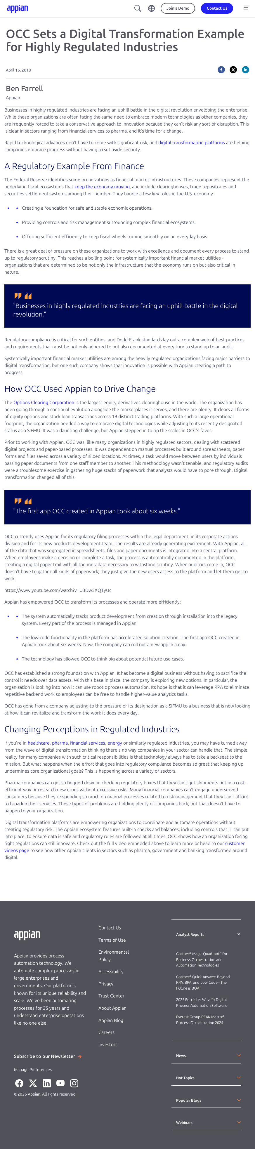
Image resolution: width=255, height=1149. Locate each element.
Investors (107, 1044)
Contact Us (109, 928)
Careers (106, 1032)
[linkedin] (245, 70)
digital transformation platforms (191, 142)
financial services (87, 743)
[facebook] (221, 70)
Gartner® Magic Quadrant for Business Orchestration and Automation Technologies (202, 959)
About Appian (112, 1008)
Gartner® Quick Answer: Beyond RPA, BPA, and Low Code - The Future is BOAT (203, 982)
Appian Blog (110, 1020)
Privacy (105, 984)
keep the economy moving (102, 187)
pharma (60, 743)
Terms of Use (112, 940)
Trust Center (111, 996)
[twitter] (233, 70)
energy (114, 743)
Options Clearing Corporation (43, 402)
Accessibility (111, 971)
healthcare (39, 743)
